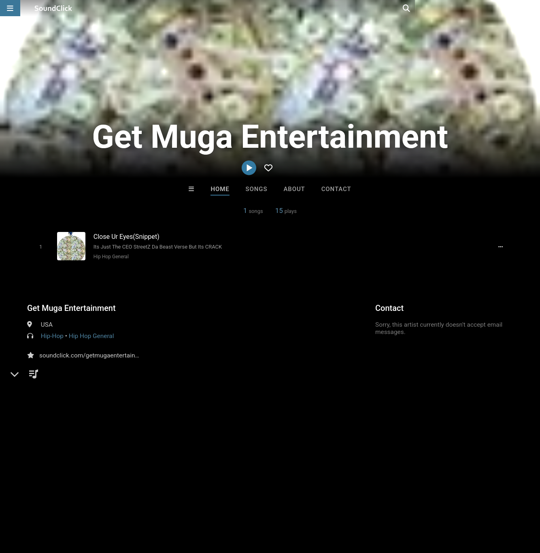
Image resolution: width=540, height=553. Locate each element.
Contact (336, 189)
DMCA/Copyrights (150, 504)
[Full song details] (502, 246)
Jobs (111, 504)
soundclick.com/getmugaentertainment (94, 354)
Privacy (193, 504)
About (294, 189)
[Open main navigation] (10, 8)
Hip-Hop (52, 335)
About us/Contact (71, 504)
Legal (218, 504)
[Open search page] (532, 8)
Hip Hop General (109, 256)
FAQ (34, 504)
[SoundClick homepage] (53, 8)
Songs (257, 189)
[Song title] (164, 236)
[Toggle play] (39, 246)
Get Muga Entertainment (71, 307)
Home (219, 189)
